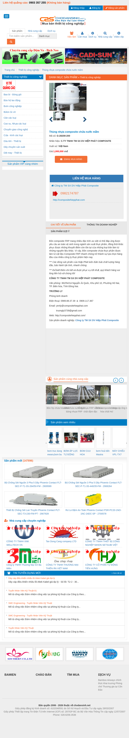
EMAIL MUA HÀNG (71, 159)
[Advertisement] (86, 351)
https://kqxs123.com (80, 719)
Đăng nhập (78, 8)
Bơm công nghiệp (13, 106)
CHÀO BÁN (44, 674)
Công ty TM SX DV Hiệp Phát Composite (75, 185)
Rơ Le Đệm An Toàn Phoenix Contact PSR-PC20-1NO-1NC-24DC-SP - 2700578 (94, 512)
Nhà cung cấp (105, 35)
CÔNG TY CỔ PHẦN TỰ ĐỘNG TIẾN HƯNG (101, 567)
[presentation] (115, 380)
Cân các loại (10, 118)
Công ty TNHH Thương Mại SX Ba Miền (24, 567)
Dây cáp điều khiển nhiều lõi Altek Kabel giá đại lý (31, 578)
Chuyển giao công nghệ (16, 129)
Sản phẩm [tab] (17, 31)
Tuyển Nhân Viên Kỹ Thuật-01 (22, 590)
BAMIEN (10, 674)
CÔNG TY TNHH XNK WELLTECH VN (18, 543)
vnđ (66, 151)
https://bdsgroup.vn (60, 719)
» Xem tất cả (117, 573)
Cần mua (82, 35)
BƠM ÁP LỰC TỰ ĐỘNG (71, 453)
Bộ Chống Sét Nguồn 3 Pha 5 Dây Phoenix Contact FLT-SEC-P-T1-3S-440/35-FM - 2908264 (93, 484)
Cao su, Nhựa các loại (15, 123)
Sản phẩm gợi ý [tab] (60, 231)
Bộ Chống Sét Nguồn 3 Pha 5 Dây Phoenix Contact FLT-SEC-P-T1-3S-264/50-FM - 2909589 (33, 484)
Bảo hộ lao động (12, 100)
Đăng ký (94, 8)
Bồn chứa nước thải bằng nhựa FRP (74, 410)
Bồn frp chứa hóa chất (58, 408)
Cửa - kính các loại (13, 135)
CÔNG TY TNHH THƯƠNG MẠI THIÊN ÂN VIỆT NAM (62, 567)
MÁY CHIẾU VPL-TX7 (118, 453)
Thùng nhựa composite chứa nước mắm (62, 70)
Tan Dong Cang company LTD (61, 541)
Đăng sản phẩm (115, 8)
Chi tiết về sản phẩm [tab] (63, 224)
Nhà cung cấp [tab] (35, 31)
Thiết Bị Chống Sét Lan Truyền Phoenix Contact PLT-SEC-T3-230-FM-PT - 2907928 (33, 512)
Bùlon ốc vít (10, 112)
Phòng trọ (44, 719)
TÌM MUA (73, 674)
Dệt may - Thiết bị (13, 152)
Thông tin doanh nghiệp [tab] (102, 224)
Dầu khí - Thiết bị (12, 141)
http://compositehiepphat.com (68, 199)
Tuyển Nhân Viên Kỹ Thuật (21, 628)
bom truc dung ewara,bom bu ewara (54, 453)
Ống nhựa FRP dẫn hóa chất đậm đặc (90, 410)
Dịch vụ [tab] (51, 31)
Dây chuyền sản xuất (14, 147)
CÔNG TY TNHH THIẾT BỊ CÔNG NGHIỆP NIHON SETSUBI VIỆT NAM (102, 543)
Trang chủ (10, 70)
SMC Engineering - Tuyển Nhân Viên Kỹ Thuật (30, 603)
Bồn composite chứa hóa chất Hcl (106, 410)
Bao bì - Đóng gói (12, 94)
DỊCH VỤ (104, 674)
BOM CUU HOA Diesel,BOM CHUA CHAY (86, 453)
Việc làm (71, 35)
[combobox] (56, 36)
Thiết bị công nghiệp (28, 70)
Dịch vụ (93, 35)
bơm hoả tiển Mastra (103, 453)
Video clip (119, 35)
